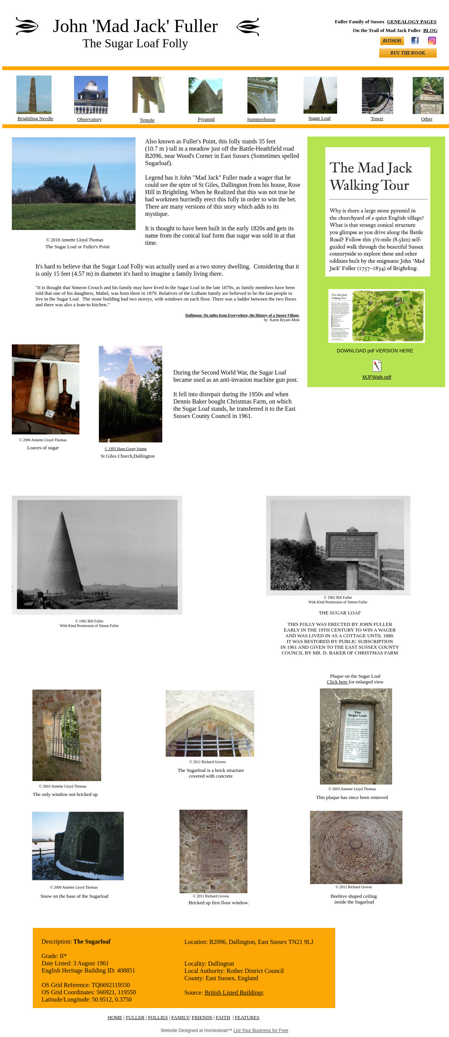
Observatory (89, 119)
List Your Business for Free (261, 1030)
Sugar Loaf (319, 118)
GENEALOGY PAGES (412, 21)
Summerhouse (261, 119)
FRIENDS (202, 1017)
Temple (147, 120)
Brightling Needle (35, 118)
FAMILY (180, 1017)
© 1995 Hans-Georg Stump (126, 449)
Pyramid (206, 119)
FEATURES (247, 1017)
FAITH (223, 1017)
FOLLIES (158, 1017)
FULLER (135, 1017)
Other (427, 119)
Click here (338, 682)
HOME (115, 1017)
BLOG (430, 30)
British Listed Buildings (234, 992)
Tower (377, 118)
